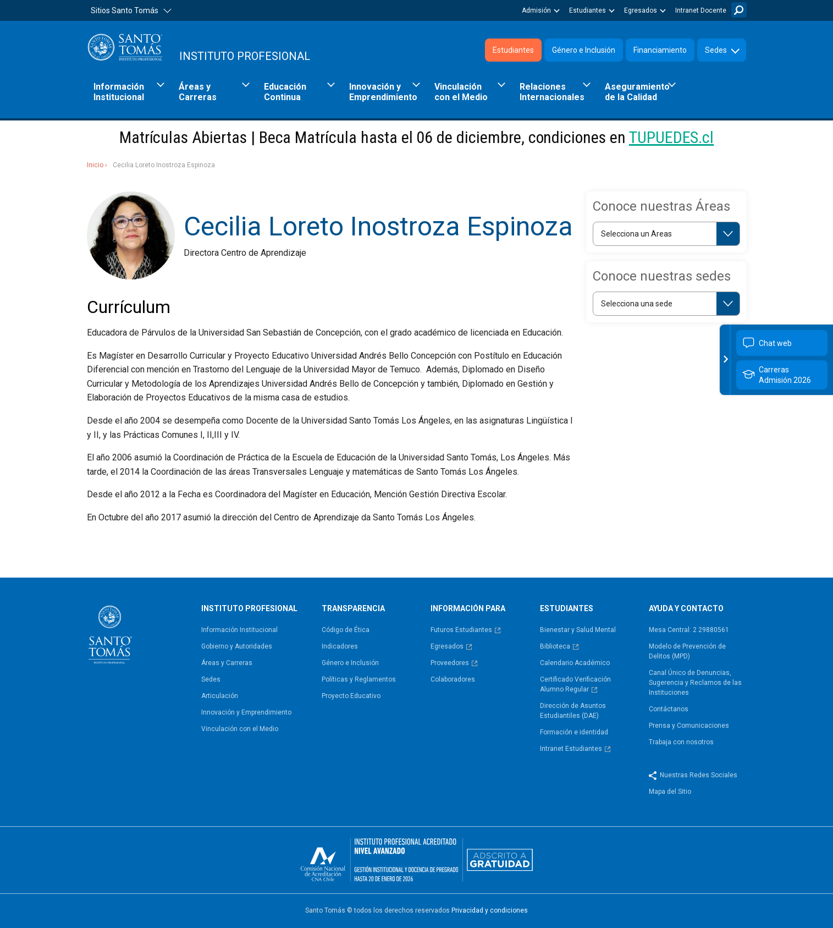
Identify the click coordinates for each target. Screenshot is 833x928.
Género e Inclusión (583, 50)
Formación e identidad (574, 732)
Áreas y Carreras (198, 91)
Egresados (640, 10)
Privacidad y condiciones (489, 910)
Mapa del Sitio (670, 791)
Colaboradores (453, 679)
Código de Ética (345, 630)
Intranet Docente (700, 10)
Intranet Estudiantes (571, 749)
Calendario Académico (575, 663)
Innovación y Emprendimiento (383, 91)
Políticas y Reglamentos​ (359, 679)
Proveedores (450, 663)
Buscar (739, 10)
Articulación (219, 696)
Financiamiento (660, 50)
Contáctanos (668, 709)
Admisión (536, 10)
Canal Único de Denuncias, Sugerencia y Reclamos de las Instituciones (695, 682)
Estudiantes (587, 10)
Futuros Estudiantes (461, 630)
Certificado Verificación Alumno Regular (575, 684)
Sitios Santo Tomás (124, 10)
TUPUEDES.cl (671, 137)
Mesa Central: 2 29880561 (689, 630)
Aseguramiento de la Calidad (637, 91)
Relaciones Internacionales (552, 91)
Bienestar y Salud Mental (578, 630)
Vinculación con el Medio (461, 91)
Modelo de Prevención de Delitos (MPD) (687, 651)
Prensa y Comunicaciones (689, 725)
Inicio (95, 165)
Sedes (716, 50)
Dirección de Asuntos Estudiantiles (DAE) (573, 711)
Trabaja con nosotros (681, 742)
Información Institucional (118, 91)
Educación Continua (285, 91)
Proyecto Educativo (351, 696)
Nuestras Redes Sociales (698, 775)
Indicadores (340, 646)
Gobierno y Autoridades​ (236, 646)
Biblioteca (555, 646)
